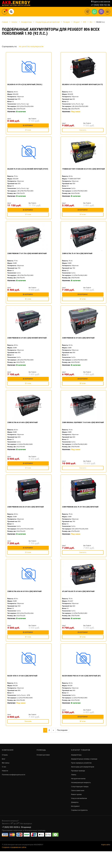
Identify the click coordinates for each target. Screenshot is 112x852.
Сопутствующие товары (80, 787)
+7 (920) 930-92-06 (100, 5)
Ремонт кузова (76, 795)
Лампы (73, 775)
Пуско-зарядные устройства (81, 763)
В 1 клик (28, 130)
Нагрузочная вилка (78, 779)
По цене (23, 46)
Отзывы (5, 755)
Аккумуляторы (76, 755)
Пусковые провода (78, 771)
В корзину (28, 126)
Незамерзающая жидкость (81, 783)
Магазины (6, 763)
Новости (5, 771)
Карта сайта (105, 846)
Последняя (62, 730)
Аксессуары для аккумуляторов (83, 767)
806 (84, 22)
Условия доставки (43, 755)
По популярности (35, 46)
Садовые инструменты (79, 811)
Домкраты (75, 803)
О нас (4, 767)
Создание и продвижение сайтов (14, 848)
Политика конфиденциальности (13, 775)
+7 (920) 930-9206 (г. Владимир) (16, 828)
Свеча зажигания (77, 791)
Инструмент (75, 807)
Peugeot (76, 22)
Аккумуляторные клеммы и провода (84, 759)
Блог (3, 759)
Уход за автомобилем (79, 799)
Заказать (82, 130)
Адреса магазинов (101, 1)
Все (91, 22)
